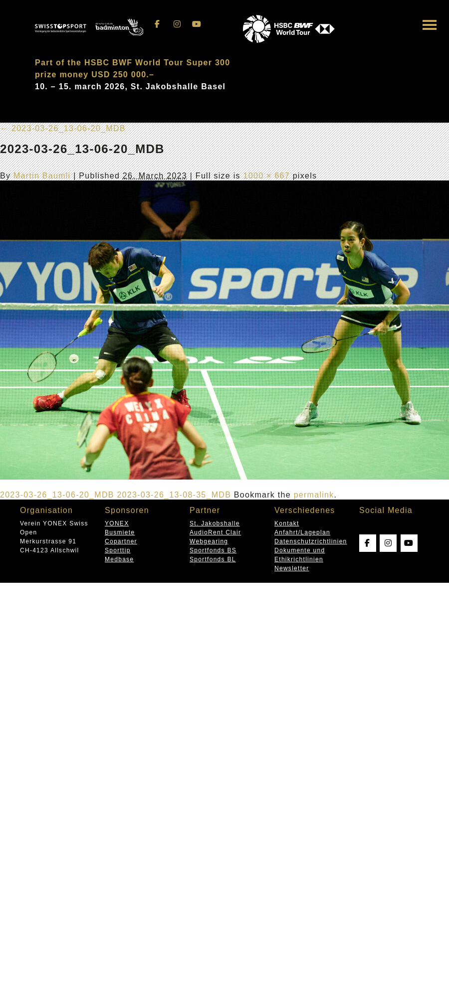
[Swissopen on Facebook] (158, 24)
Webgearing (209, 541)
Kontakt (286, 523)
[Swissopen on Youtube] (197, 24)
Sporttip (118, 550)
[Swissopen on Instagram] (177, 24)
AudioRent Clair (215, 532)
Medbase (119, 559)
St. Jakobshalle (215, 523)
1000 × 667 (266, 175)
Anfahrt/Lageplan (302, 532)
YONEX (117, 523)
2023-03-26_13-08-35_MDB (174, 495)
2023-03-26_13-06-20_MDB (63, 128)
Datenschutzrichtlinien (310, 541)
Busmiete (120, 532)
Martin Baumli (41, 175)
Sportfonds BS (213, 550)
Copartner (121, 541)
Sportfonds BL (213, 559)
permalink (314, 495)
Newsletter (291, 568)
